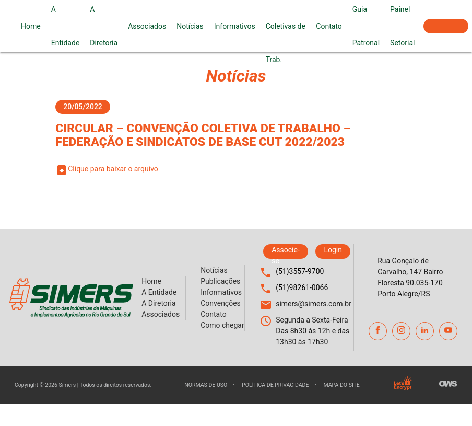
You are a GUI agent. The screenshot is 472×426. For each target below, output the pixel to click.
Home (31, 26)
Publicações (220, 281)
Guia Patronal (366, 26)
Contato (328, 26)
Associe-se (446, 26)
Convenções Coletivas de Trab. (286, 26)
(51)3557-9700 (300, 271)
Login (333, 250)
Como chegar (222, 325)
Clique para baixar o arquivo (106, 170)
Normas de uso (205, 385)
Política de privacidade (275, 385)
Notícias (190, 26)
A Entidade (65, 26)
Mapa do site (341, 385)
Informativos (234, 26)
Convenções (220, 303)
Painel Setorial (402, 26)
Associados (147, 26)
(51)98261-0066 (302, 287)
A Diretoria (103, 26)
